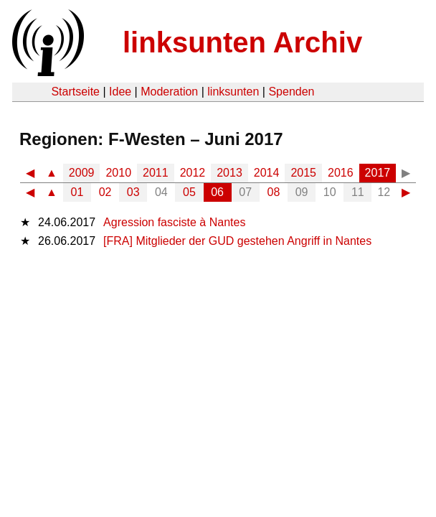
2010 (118, 173)
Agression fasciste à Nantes (174, 222)
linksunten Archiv (242, 42)
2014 (267, 173)
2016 (341, 173)
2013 (229, 173)
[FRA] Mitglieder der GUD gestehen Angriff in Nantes (237, 241)
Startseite (75, 91)
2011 (156, 173)
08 (273, 192)
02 (105, 192)
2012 (193, 173)
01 (77, 192)
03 (133, 192)
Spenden (291, 91)
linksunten (233, 91)
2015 (303, 173)
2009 (82, 173)
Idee (120, 91)
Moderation (169, 91)
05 (189, 192)
